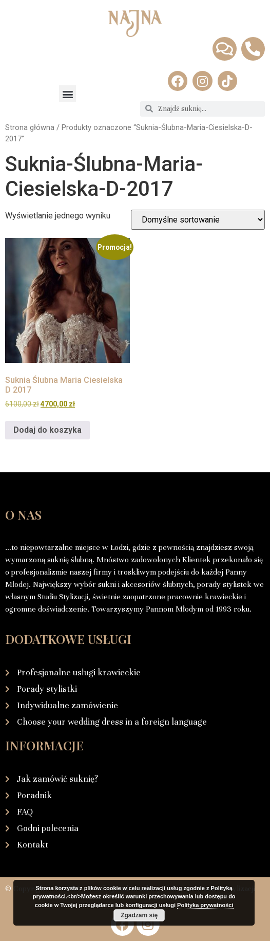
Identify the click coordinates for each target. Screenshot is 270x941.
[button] (67, 93)
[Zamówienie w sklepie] (198, 220)
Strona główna (29, 127)
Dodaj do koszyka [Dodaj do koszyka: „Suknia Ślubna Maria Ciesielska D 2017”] (47, 430)
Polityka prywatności (205, 905)
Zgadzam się (139, 915)
